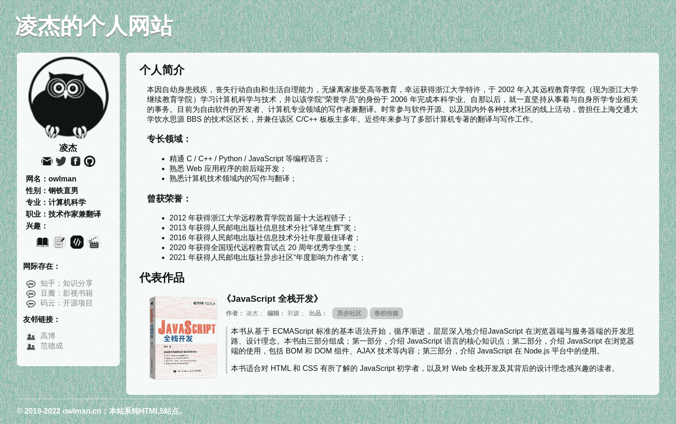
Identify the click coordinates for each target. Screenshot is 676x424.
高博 (47, 336)
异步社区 (350, 313)
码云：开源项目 (66, 303)
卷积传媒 (386, 313)
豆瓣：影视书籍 (66, 293)
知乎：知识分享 (66, 283)
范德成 (51, 346)
